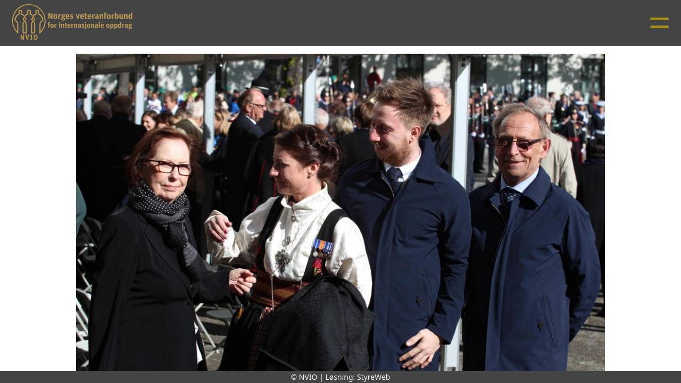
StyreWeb (374, 377)
